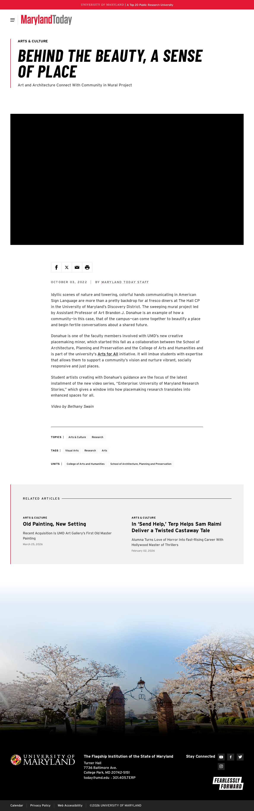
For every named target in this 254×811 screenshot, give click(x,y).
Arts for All (108, 354)
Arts (104, 450)
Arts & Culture (77, 437)
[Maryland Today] (46, 20)
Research (97, 437)
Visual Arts (72, 450)
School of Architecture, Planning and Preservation (140, 463)
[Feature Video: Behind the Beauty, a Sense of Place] (127, 179)
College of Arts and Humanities (86, 463)
